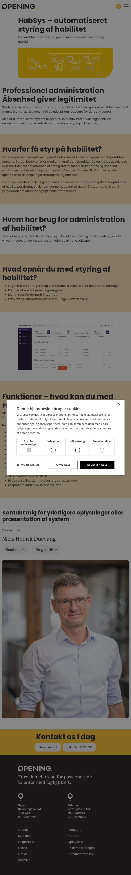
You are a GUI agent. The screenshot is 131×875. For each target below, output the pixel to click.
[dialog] (65, 437)
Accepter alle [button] (97, 464)
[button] (28, 465)
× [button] (118, 404)
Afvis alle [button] (63, 464)
